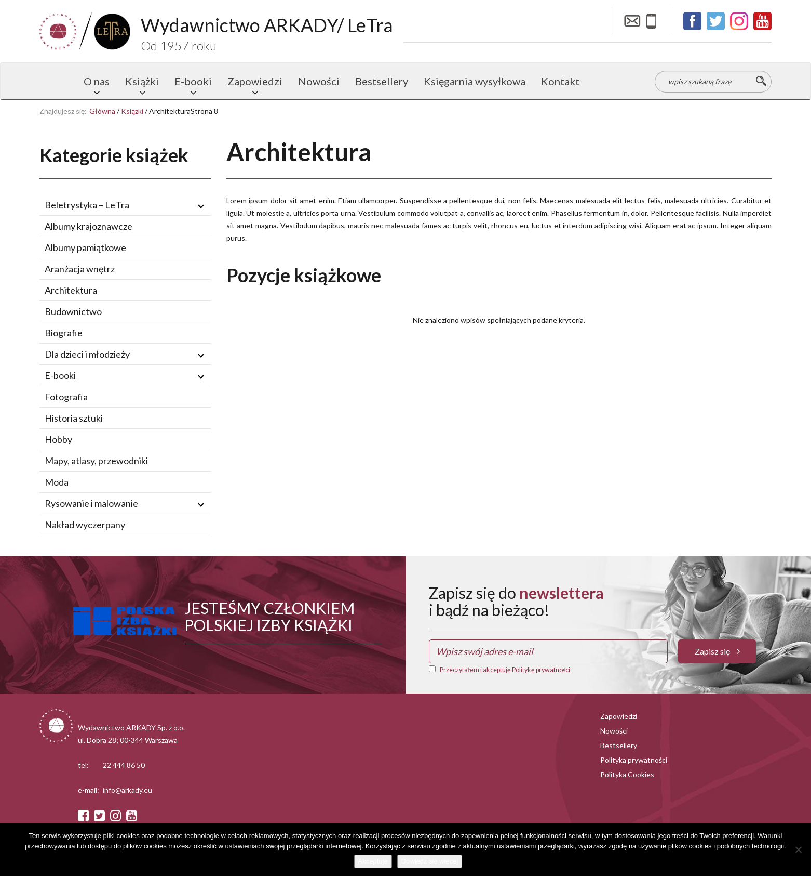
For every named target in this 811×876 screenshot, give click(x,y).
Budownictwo (73, 311)
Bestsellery (381, 81)
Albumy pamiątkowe (85, 247)
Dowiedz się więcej (429, 861)
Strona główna (57, 81)
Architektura (71, 290)
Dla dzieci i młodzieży (87, 354)
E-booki (193, 81)
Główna (102, 111)
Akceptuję (373, 861)
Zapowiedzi (254, 81)
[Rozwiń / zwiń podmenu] (201, 205)
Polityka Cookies (627, 774)
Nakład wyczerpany (85, 524)
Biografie (64, 332)
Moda (57, 482)
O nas (97, 81)
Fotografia (66, 396)
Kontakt (560, 81)
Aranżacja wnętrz (80, 268)
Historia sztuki (74, 418)
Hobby (58, 439)
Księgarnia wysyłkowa (474, 81)
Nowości (319, 81)
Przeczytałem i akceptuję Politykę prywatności (505, 670)
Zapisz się (717, 651)
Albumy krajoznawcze (88, 226)
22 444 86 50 (124, 765)
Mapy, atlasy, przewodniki (96, 460)
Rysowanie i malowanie (91, 503)
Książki (142, 81)
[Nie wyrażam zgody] (798, 849)
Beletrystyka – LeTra (87, 205)
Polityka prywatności (633, 759)
